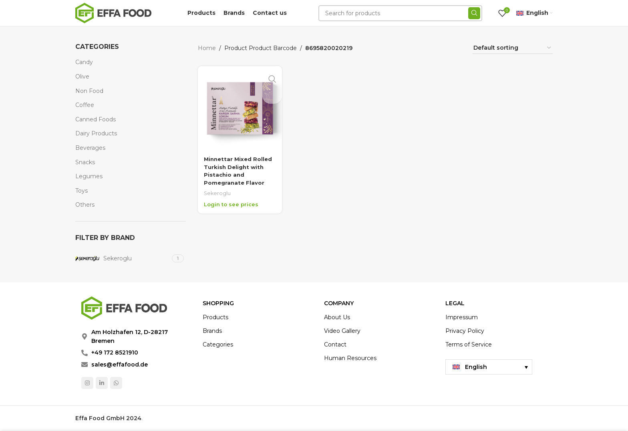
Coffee (84, 105)
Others (85, 204)
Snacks (85, 162)
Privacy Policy (464, 330)
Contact (335, 344)
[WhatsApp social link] (116, 383)
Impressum (461, 317)
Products (215, 317)
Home (207, 48)
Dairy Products (96, 133)
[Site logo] (113, 12)
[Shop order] (513, 48)
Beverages (90, 147)
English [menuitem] (476, 367)
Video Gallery (342, 330)
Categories (218, 344)
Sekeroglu (217, 191)
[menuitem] (488, 367)
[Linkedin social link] (102, 383)
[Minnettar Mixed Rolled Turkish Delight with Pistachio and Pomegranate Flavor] (239, 107)
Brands (212, 330)
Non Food (89, 91)
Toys (81, 190)
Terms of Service (468, 344)
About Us (337, 317)
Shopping (218, 303)
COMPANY (339, 303)
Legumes (89, 176)
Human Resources (350, 358)
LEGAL (455, 303)
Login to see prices (232, 202)
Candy (84, 62)
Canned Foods (95, 119)
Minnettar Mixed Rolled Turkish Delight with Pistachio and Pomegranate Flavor (238, 169)
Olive (82, 76)
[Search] (400, 13)
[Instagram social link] (87, 383)
